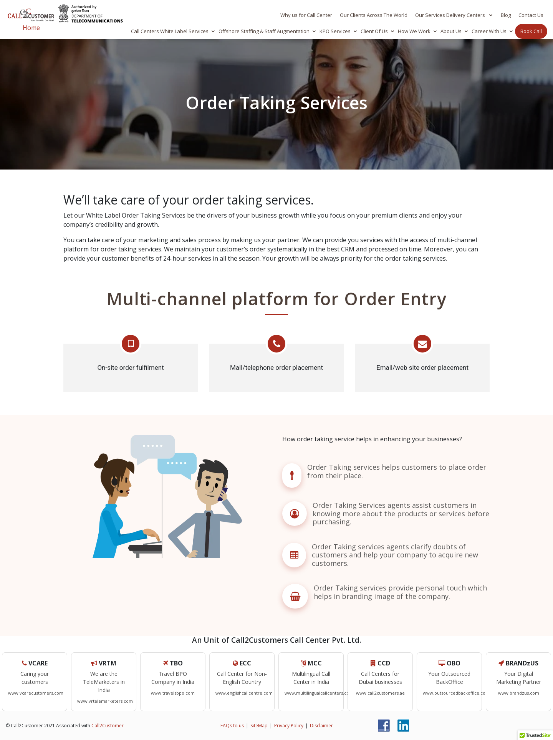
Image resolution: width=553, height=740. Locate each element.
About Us (451, 31)
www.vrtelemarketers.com (105, 701)
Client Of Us (374, 31)
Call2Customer (107, 725)
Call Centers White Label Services (170, 31)
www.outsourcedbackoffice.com (456, 693)
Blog (506, 15)
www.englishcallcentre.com (244, 693)
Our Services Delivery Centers (450, 15)
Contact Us (530, 15)
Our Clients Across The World (373, 15)
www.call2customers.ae (380, 693)
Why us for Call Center (306, 15)
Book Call (531, 31)
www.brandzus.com (518, 693)
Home (31, 27)
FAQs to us (232, 725)
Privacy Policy (288, 725)
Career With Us (489, 31)
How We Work (414, 31)
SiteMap (259, 725)
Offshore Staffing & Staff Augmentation (264, 31)
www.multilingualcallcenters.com (319, 693)
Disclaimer (321, 725)
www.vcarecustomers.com (35, 693)
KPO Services (335, 31)
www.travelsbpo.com (173, 693)
